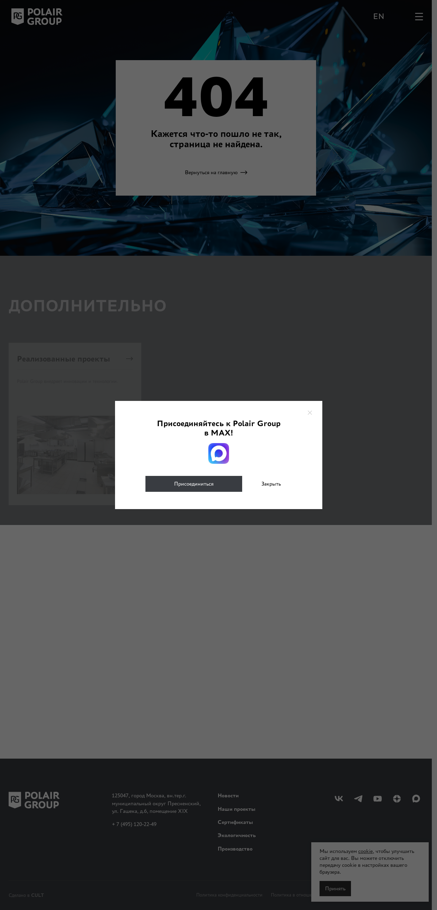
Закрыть (271, 483)
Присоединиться (193, 483)
